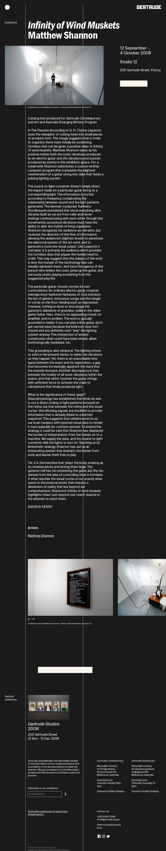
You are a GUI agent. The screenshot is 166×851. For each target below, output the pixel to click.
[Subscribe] (66, 794)
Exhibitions (11, 22)
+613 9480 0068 (106, 816)
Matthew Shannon (41, 536)
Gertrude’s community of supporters (48, 811)
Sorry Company (63, 850)
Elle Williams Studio (45, 850)
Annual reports (36, 814)
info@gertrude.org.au (108, 819)
